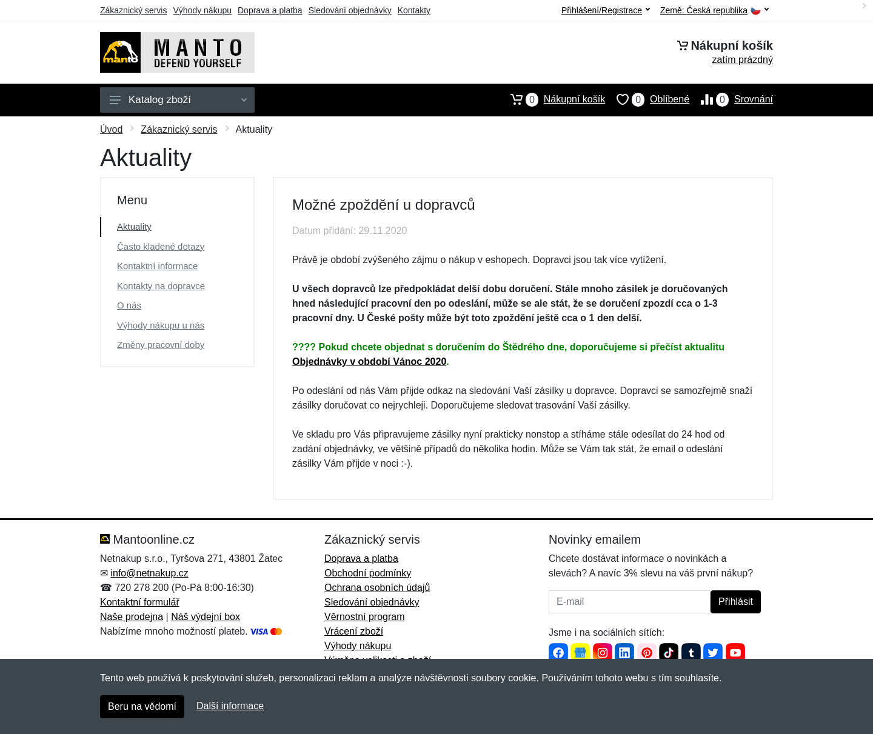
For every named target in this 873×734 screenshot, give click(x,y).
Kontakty (414, 10)
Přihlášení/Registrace (605, 10)
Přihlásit (735, 601)
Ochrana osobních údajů (377, 587)
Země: (714, 10)
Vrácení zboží (353, 631)
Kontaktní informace (157, 266)
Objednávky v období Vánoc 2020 (369, 361)
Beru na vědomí (142, 706)
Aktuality (134, 226)
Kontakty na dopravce (161, 286)
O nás (129, 305)
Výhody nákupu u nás (160, 325)
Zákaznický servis (133, 10)
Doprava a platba (270, 10)
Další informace (230, 706)
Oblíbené (647, 99)
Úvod (111, 129)
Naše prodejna (131, 617)
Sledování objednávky (350, 10)
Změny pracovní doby (160, 344)
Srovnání (731, 99)
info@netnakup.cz (149, 573)
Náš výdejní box (205, 617)
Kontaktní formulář (139, 602)
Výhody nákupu (202, 10)
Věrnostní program (364, 617)
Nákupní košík (552, 99)
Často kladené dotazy (160, 246)
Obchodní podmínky (367, 573)
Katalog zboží (178, 99)
